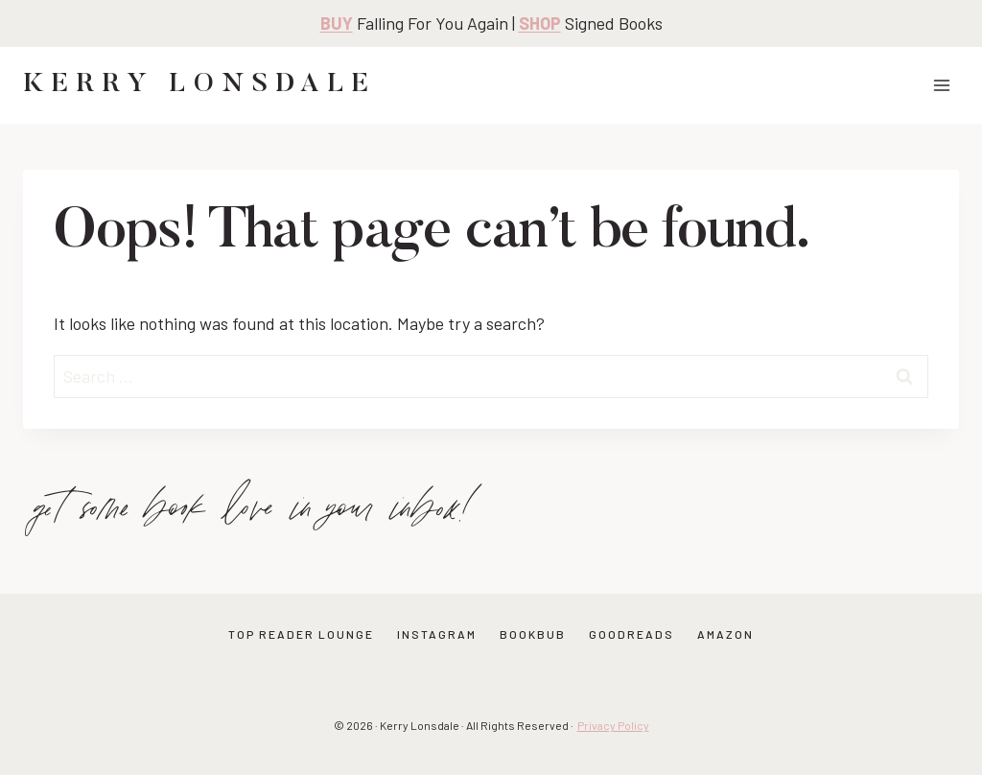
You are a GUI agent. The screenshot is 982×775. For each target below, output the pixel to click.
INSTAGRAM (437, 634)
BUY (336, 23)
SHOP (540, 23)
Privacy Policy (613, 725)
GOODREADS (631, 634)
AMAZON (725, 634)
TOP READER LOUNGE (301, 634)
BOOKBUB (533, 634)
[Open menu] (941, 85)
